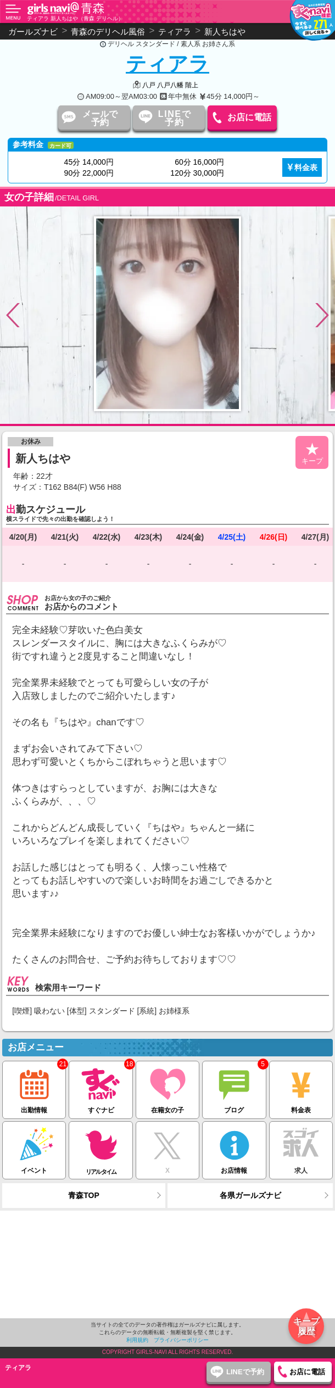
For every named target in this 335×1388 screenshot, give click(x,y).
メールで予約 (100, 118)
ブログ (234, 1087)
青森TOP (83, 1195)
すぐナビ (100, 1087)
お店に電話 (249, 117)
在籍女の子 (167, 1087)
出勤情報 (34, 1087)
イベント (34, 1148)
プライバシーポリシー (181, 1340)
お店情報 (234, 1148)
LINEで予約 (174, 118)
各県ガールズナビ (250, 1195)
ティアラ (167, 64)
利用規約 (137, 1340)
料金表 (305, 167)
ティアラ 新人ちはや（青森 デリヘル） (75, 18)
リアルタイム (100, 1148)
